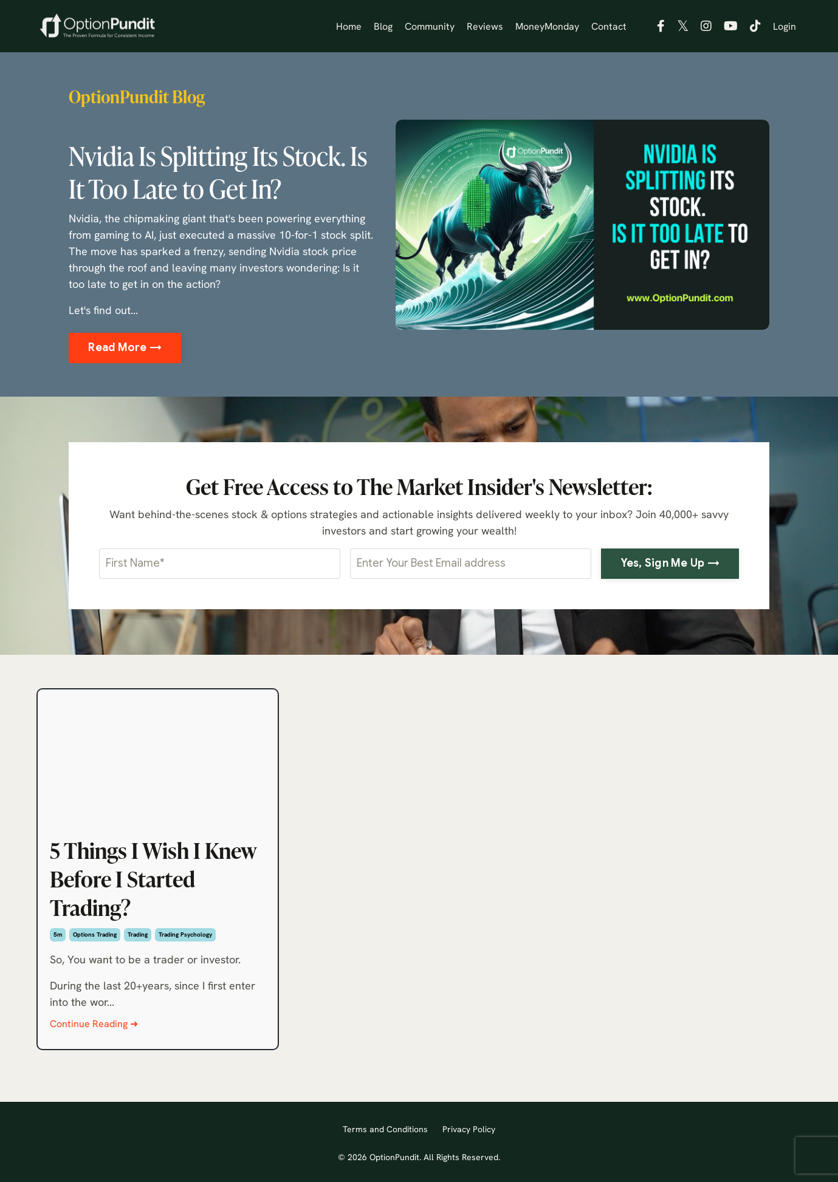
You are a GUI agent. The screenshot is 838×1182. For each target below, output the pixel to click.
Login (784, 26)
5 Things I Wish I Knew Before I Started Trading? (153, 878)
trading (138, 934)
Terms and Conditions (385, 1129)
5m (57, 934)
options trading (95, 934)
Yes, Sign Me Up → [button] (670, 563)
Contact (609, 26)
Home (349, 26)
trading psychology (185, 934)
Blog (383, 26)
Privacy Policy (468, 1129)
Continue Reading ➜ (94, 1023)
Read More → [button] (125, 347)
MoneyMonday (547, 26)
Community (430, 26)
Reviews (485, 26)
